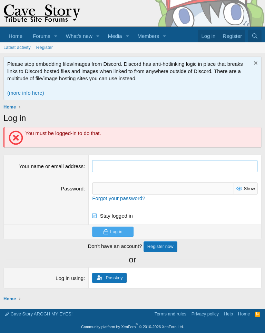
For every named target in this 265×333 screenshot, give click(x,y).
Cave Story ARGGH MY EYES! (38, 313)
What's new (79, 36)
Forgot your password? (118, 198)
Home (15, 36)
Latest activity (17, 47)
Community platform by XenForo (132, 327)
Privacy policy (205, 313)
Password (72, 188)
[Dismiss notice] (255, 63)
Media (115, 36)
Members (148, 36)
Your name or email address (51, 166)
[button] (56, 36)
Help (228, 313)
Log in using (70, 278)
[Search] (255, 36)
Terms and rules (170, 313)
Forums (41, 36)
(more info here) (25, 93)
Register (44, 47)
